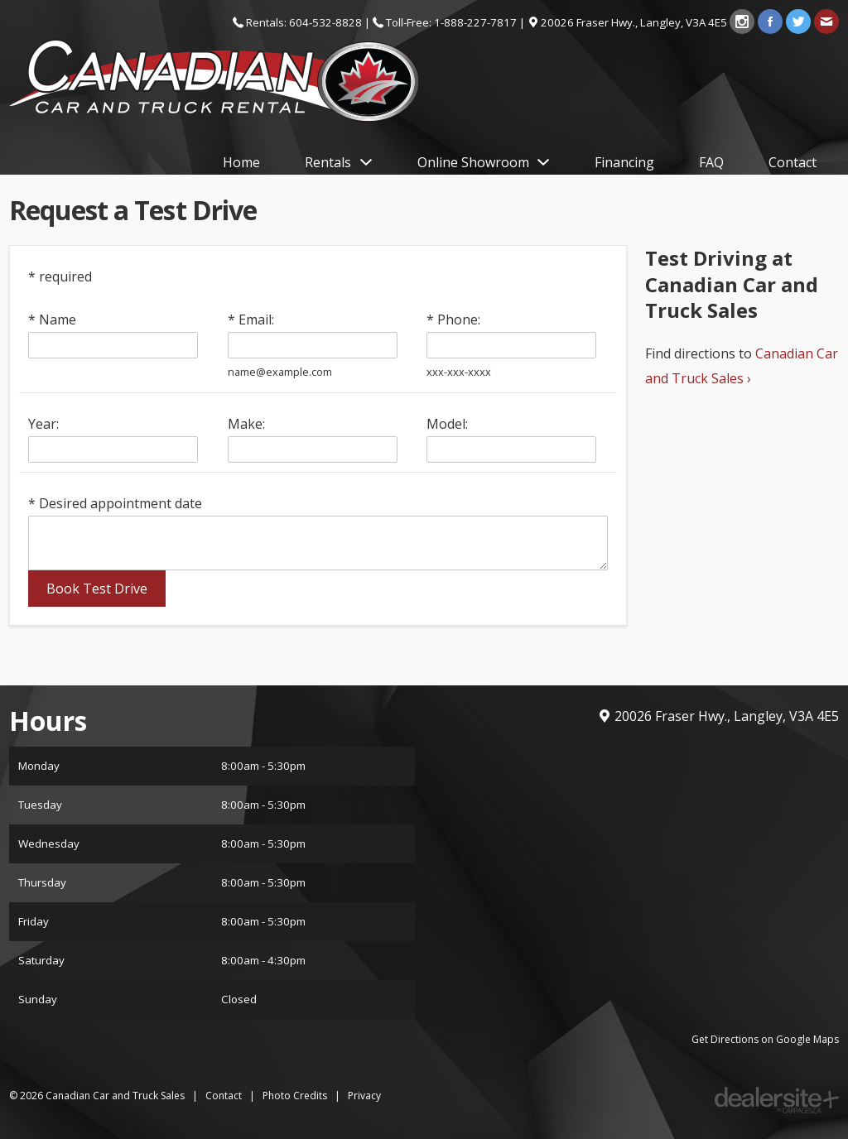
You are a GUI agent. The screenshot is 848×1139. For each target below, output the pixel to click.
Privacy (364, 1096)
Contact (223, 1096)
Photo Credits (295, 1096)
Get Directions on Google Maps (765, 1039)
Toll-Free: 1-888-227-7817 (451, 22)
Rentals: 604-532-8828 (304, 22)
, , (635, 22)
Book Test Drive (96, 588)
